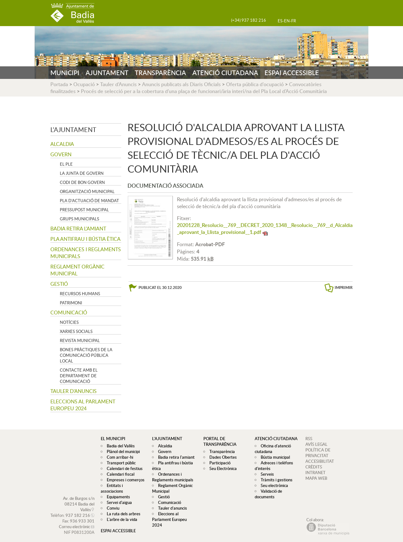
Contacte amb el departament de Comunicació (79, 375)
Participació (218, 463)
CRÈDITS (313, 467)
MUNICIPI (64, 72)
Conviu (111, 502)
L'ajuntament (73, 129)
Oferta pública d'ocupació (255, 84)
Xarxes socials (76, 331)
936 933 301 (82, 515)
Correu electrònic (74, 521)
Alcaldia (62, 144)
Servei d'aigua (117, 497)
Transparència (220, 451)
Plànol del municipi (121, 451)
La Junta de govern (82, 173)
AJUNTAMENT (107, 72)
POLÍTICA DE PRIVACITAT (317, 452)
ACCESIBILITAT (319, 461)
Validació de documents (268, 494)
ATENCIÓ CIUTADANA (225, 72)
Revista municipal (80, 340)
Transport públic (119, 463)
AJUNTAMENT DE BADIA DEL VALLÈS (72, 13)
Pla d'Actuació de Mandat (89, 200)
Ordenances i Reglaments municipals (85, 253)
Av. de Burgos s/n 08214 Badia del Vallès (78, 498)
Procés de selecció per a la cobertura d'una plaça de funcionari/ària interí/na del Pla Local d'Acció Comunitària (204, 91)
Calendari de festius (123, 468)
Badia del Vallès (119, 446)
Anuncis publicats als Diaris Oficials (181, 84)
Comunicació (68, 312)
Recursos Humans (80, 293)
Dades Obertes (221, 457)
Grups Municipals (79, 219)
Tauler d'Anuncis (118, 84)
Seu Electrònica (221, 468)
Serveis (265, 474)
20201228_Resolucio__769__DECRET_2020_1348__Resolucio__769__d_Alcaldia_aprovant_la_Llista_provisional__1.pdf (265, 228)
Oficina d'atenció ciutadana (272, 448)
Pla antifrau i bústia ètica (85, 238)
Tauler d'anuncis (73, 391)
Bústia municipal (273, 457)
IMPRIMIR (344, 287)
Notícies (69, 322)
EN (287, 21)
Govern (60, 154)
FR (293, 21)
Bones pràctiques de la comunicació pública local (86, 355)
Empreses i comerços (124, 480)
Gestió (59, 283)
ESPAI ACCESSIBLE (291, 72)
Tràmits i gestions (275, 480)
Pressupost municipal (84, 210)
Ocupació (84, 84)
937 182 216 (77, 509)
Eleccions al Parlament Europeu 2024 (82, 405)
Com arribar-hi (118, 457)
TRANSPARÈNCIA (160, 72)
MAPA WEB (316, 478)
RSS (308, 438)
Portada (59, 84)
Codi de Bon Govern (82, 182)
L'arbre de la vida (120, 514)
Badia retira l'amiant (78, 228)
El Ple (66, 164)
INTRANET (315, 472)
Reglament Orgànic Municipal (77, 270)
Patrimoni (71, 303)
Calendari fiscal (119, 474)
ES (280, 21)
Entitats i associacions (125, 485)
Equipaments (116, 491)
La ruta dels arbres (122, 508)
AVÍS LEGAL (316, 444)
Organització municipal (87, 191)
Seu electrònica (273, 485)
